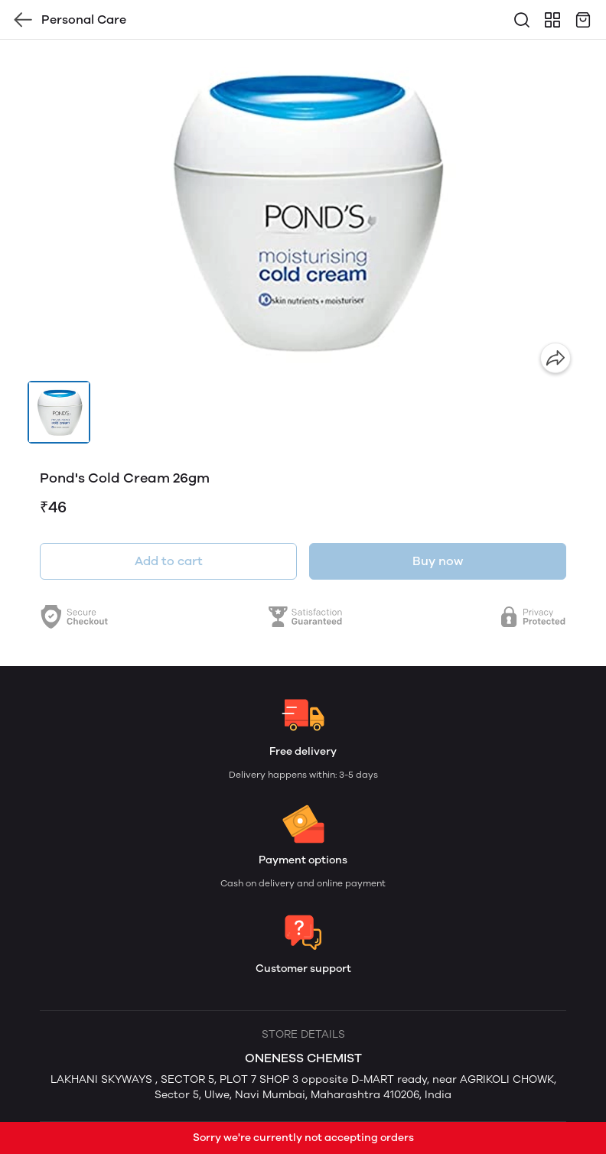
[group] (303, 210)
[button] (59, 412)
